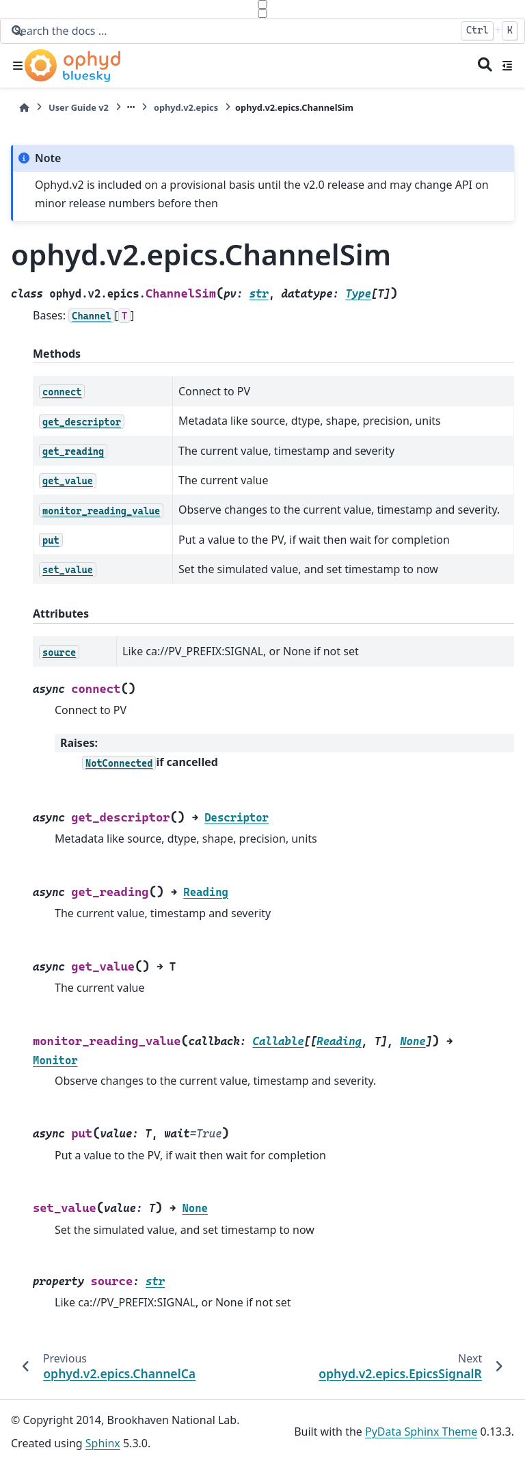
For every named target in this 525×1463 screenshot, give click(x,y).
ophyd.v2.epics (186, 107)
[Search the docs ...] (230, 30)
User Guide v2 (79, 107)
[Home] (23, 108)
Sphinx (102, 1443)
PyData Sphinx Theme (421, 1431)
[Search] (485, 66)
